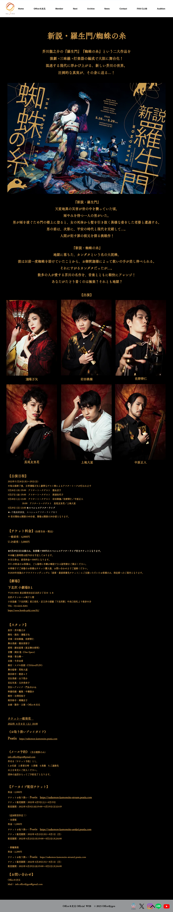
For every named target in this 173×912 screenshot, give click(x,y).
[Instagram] (150, 906)
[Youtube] (166, 906)
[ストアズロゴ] (133, 906)
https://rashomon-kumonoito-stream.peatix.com (66, 797)
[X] (141, 906)
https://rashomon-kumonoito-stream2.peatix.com (63, 857)
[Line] (158, 906)
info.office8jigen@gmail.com (29, 884)
